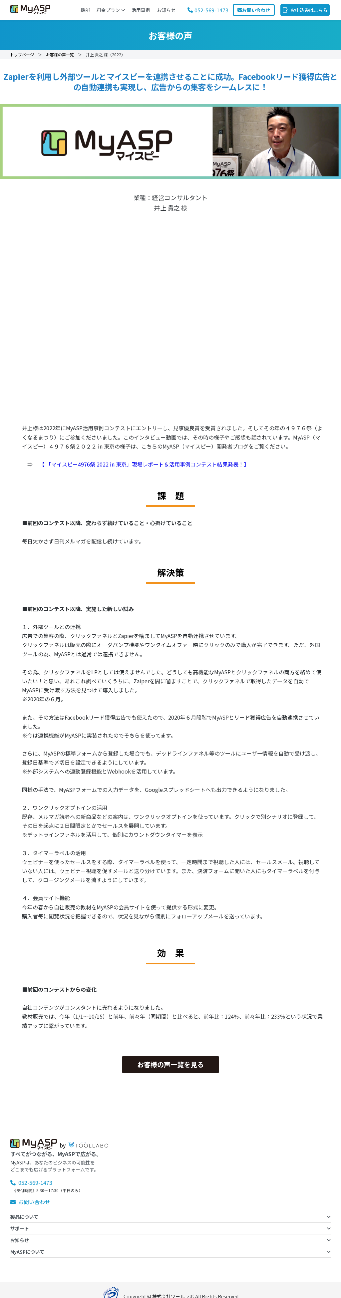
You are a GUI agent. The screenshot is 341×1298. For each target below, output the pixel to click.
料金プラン (111, 10)
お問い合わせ (30, 1202)
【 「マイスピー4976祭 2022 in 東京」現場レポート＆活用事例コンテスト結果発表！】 (143, 464)
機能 (85, 10)
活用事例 (141, 10)
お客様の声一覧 (60, 54)
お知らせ (166, 10)
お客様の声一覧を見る (170, 1064)
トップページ (22, 54)
